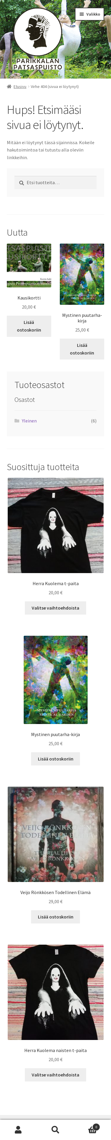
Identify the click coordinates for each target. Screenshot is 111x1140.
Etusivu (20, 86)
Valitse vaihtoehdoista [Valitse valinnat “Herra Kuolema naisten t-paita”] (55, 1075)
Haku (55, 1130)
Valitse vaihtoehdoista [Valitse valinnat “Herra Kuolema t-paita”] (55, 608)
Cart (87, 1126)
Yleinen (29, 421)
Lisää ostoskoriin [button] (29, 326)
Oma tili (18, 1130)
